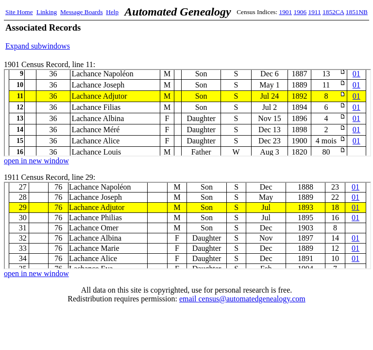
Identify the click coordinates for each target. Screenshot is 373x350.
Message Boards (81, 12)
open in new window (36, 161)
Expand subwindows (37, 46)
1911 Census (187, 225)
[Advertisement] (254, 36)
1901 (285, 12)
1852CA (333, 12)
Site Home (19, 12)
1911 (314, 12)
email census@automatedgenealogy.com (242, 299)
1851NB (357, 12)
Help (112, 12)
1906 (300, 12)
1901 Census (187, 113)
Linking (46, 12)
